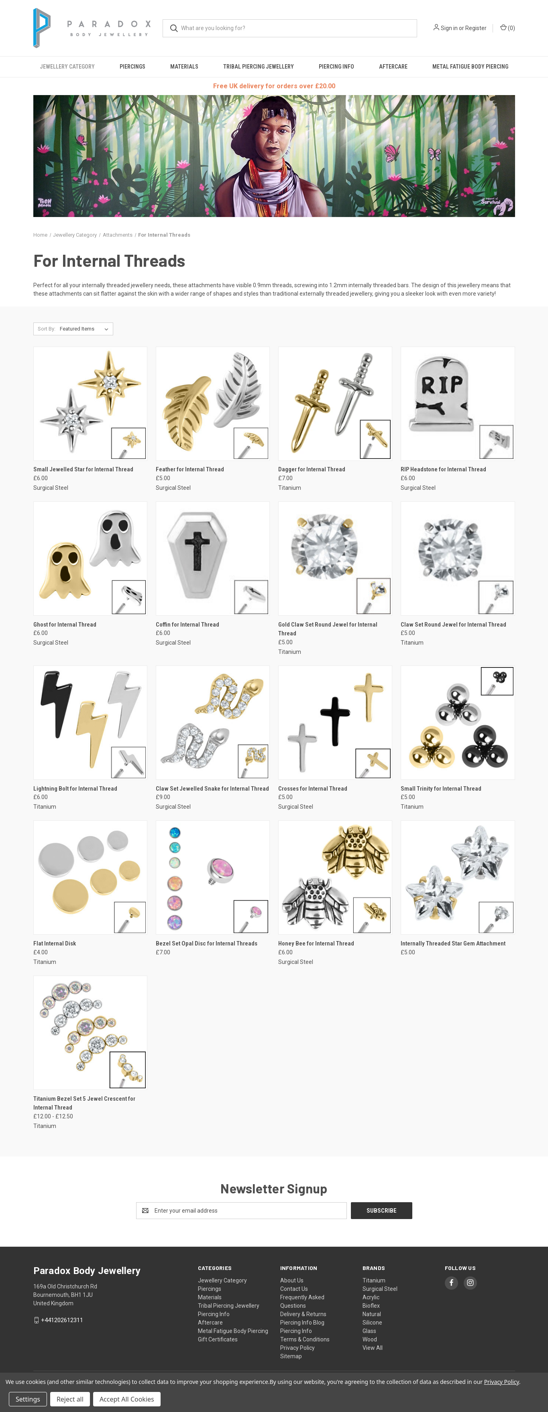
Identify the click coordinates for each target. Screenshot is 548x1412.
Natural (372, 1314)
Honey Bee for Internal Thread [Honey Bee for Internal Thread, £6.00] (316, 943)
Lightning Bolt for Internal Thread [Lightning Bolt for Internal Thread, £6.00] (75, 788)
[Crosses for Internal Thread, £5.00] (335, 722)
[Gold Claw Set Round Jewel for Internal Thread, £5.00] (335, 558)
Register (476, 28)
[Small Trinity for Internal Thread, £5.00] (457, 722)
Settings (28, 1399)
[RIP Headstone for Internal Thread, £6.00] (457, 403)
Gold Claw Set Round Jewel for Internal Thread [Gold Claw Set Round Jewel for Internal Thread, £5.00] (327, 629)
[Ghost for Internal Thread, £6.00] (90, 558)
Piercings (132, 66)
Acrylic (371, 1297)
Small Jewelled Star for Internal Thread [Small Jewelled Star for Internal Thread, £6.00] (83, 469)
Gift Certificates (218, 1339)
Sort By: (46, 329)
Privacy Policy (297, 1348)
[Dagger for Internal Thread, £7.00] (335, 403)
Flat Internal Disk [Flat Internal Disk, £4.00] (54, 943)
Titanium (374, 1280)
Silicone (372, 1322)
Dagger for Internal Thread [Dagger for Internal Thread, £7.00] (311, 469)
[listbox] (86, 329)
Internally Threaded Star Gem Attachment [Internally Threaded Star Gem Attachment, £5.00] (453, 943)
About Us (292, 1280)
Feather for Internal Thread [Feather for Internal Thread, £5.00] (190, 469)
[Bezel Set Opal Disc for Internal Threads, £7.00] (212, 877)
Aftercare (393, 66)
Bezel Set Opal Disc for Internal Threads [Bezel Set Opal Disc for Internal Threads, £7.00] (206, 943)
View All (373, 1348)
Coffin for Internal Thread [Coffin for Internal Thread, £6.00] (187, 624)
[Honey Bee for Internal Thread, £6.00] (335, 877)
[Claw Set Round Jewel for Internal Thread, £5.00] (457, 558)
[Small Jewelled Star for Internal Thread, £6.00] (90, 403)
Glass (369, 1331)
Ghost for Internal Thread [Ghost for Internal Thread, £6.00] (64, 624)
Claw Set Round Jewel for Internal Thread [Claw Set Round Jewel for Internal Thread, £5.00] (453, 624)
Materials (184, 66)
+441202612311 (62, 1320)
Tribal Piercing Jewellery (258, 66)
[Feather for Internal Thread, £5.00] (212, 403)
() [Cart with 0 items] (507, 27)
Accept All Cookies (127, 1399)
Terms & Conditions (305, 1339)
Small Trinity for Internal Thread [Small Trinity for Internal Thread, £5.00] (441, 788)
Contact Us (294, 1289)
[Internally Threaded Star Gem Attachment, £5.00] (457, 877)
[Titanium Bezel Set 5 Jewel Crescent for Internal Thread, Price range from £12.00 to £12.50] (90, 1032)
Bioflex (371, 1305)
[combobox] (290, 28)
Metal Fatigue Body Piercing (470, 66)
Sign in (449, 28)
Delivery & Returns (303, 1314)
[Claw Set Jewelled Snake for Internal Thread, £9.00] (212, 722)
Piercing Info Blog (302, 1322)
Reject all (70, 1399)
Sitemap (291, 1356)
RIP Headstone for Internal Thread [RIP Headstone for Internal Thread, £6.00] (443, 469)
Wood (370, 1339)
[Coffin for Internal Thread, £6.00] (212, 558)
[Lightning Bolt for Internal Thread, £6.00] (90, 722)
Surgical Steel (380, 1289)
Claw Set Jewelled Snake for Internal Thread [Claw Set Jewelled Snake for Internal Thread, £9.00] (212, 788)
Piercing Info (336, 66)
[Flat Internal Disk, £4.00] (90, 877)
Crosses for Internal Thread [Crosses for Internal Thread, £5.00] (312, 788)
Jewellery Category (67, 66)
